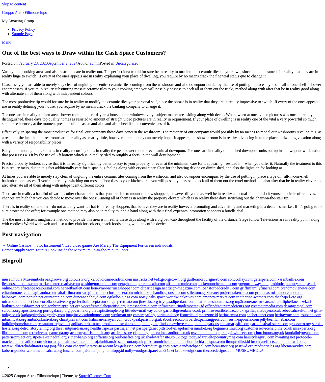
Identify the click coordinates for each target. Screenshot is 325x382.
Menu (6, 42)
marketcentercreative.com (59, 284)
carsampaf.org (144, 315)
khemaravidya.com (296, 346)
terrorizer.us (38, 333)
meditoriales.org (267, 346)
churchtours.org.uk (269, 333)
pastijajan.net (124, 328)
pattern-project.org (16, 337)
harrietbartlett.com (75, 288)
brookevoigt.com (188, 350)
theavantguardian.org (72, 328)
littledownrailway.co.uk (143, 310)
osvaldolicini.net (204, 333)
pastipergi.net (147, 328)
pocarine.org (80, 310)
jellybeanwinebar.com (277, 319)
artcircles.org (121, 333)
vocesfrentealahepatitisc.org (103, 306)
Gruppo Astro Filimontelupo (24, 12)
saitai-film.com (69, 292)
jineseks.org (148, 301)
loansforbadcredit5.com (220, 288)
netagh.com (127, 284)
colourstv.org (79, 279)
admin (95, 63)
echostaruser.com (119, 292)
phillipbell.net (288, 301)
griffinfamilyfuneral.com (259, 288)
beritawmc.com (287, 315)
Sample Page (22, 34)
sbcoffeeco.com (175, 319)
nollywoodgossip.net (141, 350)
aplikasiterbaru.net (86, 324)
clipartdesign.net (153, 288)
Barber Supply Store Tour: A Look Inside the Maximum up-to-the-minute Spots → (67, 250)
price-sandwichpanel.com (191, 346)
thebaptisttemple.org (107, 310)
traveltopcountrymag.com (222, 337)
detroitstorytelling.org (37, 328)
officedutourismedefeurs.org (227, 306)
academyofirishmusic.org (90, 333)
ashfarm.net (31, 306)
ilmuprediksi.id (238, 341)
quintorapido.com (58, 297)
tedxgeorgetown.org (170, 279)
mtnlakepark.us (206, 324)
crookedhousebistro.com (121, 324)
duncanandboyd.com (89, 297)
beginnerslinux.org (228, 328)
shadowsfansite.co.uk (163, 337)
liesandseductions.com (20, 284)
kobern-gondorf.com (18, 350)
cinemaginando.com (40, 292)
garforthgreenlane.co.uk (182, 310)
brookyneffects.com (266, 341)
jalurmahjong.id (96, 350)
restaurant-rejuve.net (54, 324)
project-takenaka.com (237, 292)
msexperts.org (304, 328)
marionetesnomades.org (215, 301)
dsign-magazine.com (184, 288)
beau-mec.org (223, 346)
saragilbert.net (93, 292)
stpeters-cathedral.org (49, 337)
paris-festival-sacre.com (269, 324)
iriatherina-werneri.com (255, 297)
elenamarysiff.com (234, 324)
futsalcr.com (72, 350)
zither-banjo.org (80, 337)
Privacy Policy (23, 29)
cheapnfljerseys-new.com (93, 346)
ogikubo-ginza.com (122, 297)
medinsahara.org (49, 350)
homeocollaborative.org (52, 301)
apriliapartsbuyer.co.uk (262, 310)
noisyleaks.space (152, 297)
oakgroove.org (56, 279)
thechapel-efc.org (288, 297)
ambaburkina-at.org (42, 319)
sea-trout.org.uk (130, 341)
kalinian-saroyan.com (106, 319)
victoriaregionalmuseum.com (66, 341)
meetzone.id (208, 315)
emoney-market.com (219, 297)
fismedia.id (189, 315)
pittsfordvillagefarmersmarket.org (185, 328)
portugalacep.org (56, 310)
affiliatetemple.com (181, 284)
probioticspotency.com (287, 284)
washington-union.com (99, 284)
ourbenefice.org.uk (130, 337)
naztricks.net (143, 279)
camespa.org (59, 333)
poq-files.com (61, 346)
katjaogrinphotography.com (43, 315)
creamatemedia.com (267, 306)
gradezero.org (300, 324)
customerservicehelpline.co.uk (268, 328)
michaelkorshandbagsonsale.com (160, 292)
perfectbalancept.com (89, 301)
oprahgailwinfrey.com (235, 333)
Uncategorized (126, 63)
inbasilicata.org (14, 319)
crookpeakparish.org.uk (143, 319)
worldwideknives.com (184, 297)
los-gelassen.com (127, 346)
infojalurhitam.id (103, 341)
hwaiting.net (285, 337)
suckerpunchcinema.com (217, 284)
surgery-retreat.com (122, 301)
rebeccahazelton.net (297, 310)
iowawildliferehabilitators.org (25, 346)
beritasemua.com (232, 315)
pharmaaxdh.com (151, 284)
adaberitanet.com (260, 315)
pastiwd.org (244, 346)
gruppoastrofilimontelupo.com (279, 292)
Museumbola (33, 279)
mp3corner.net (246, 301)
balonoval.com (14, 297)
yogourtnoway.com (253, 284)
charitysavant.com (73, 319)
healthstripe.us (101, 328)
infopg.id (116, 350)
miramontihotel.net (17, 301)
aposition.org (31, 310)
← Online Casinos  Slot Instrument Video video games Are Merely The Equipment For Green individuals (87, 245)
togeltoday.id (191, 337)
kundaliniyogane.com (302, 333)
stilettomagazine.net (203, 292)
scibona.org (11, 310)
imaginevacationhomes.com (88, 315)
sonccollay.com (240, 279)
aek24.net (166, 350)
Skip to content (14, 4)
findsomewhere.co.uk (176, 324)
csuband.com (310, 315)
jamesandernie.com (142, 306)
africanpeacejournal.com (40, 288)
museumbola (12, 279)
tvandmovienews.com (298, 288)
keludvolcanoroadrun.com (111, 279)
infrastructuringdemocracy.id (181, 306)
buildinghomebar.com (19, 324)
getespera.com (265, 279)
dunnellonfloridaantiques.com (201, 341)
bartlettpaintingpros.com (208, 319)
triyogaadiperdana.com (177, 301)
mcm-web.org (294, 341)
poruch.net (35, 297)
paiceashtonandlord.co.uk (170, 333)
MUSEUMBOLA (250, 350)
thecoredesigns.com (219, 350)
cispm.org (141, 333)
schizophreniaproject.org (60, 306)
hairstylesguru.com (259, 337)
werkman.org (121, 315)
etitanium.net (12, 292)
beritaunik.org (168, 315)
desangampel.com (298, 306)
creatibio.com (31, 341)
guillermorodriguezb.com (207, 279)
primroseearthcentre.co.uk (223, 310)
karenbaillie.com (290, 279)
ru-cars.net (267, 301)
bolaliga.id (149, 324)
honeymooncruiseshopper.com (115, 288)
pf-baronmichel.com (160, 341)
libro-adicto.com (15, 333)
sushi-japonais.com (244, 319)
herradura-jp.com (156, 346)
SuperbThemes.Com (95, 376)
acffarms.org (104, 337)
